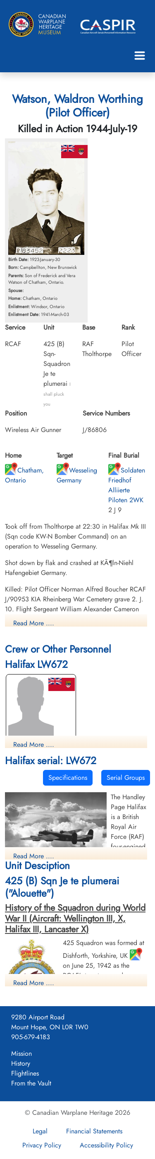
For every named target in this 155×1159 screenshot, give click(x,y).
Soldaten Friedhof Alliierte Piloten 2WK (126, 485)
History (20, 1063)
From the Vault (31, 1083)
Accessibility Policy (106, 1145)
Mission (21, 1053)
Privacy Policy (41, 1145)
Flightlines (25, 1073)
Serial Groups (126, 777)
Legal (40, 1131)
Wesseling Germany (77, 475)
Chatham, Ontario (24, 475)
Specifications (67, 777)
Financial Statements (94, 1131)
